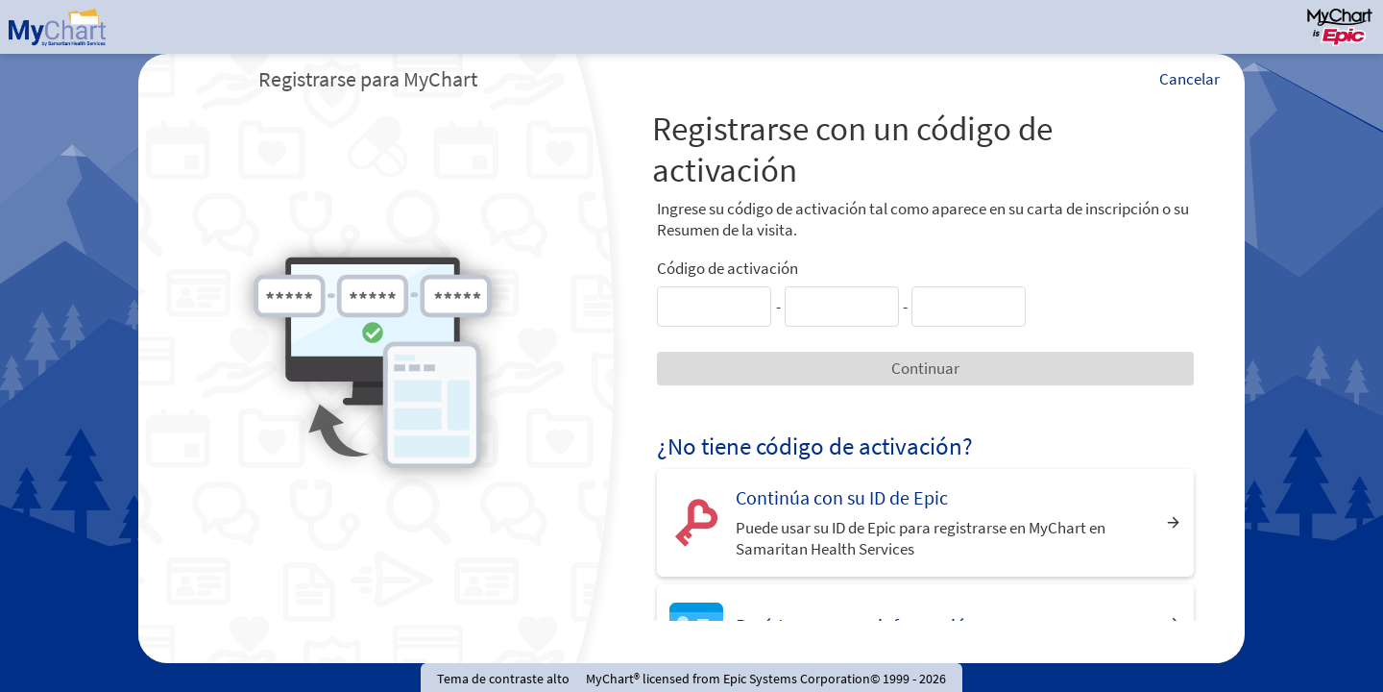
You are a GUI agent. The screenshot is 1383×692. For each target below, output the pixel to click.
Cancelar (1189, 78)
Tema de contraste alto (503, 678)
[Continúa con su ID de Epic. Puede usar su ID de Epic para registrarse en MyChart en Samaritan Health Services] (925, 522)
